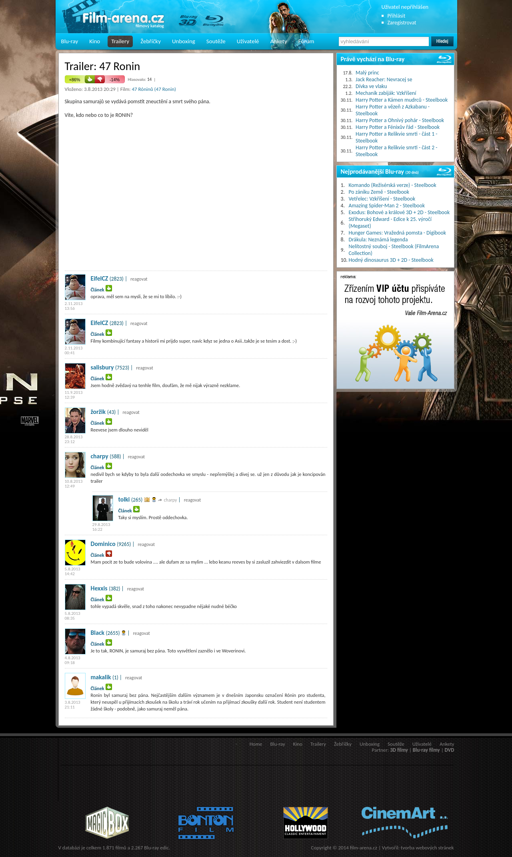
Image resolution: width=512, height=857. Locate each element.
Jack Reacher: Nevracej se (384, 79)
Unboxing (183, 41)
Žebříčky (150, 41)
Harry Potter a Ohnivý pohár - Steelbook (400, 120)
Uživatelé (248, 41)
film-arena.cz (363, 848)
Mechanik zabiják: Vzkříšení (386, 93)
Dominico (103, 544)
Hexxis (99, 588)
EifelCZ (99, 278)
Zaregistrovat (402, 22)
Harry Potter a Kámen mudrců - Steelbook (402, 99)
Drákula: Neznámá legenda (378, 239)
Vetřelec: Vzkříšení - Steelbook (382, 198)
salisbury (102, 367)
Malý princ (367, 72)
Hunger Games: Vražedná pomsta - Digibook (397, 232)
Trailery (120, 41)
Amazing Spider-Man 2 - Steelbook (387, 205)
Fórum (306, 41)
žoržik (98, 411)
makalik (101, 677)
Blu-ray (69, 41)
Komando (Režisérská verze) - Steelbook (392, 185)
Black (98, 632)
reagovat (139, 279)
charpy (99, 456)
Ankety (278, 41)
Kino (94, 41)
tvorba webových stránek (427, 848)
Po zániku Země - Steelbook (379, 192)
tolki (124, 499)
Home (256, 744)
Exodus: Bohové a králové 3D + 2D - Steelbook (399, 212)
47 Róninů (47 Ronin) (154, 89)
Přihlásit (397, 15)
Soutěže (216, 41)
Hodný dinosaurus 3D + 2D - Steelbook (391, 260)
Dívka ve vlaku (371, 86)
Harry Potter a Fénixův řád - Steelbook (398, 127)
